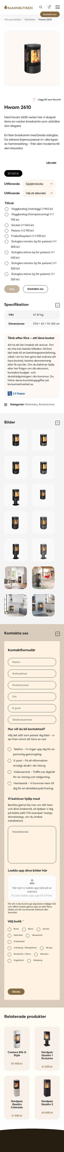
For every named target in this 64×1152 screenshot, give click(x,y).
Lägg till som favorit (49, 99)
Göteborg (37, 960)
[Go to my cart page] (48, 7)
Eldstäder (30, 19)
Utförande (12, 184)
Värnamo (44, 954)
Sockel (22, 225)
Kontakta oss (49, 14)
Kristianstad (19, 941)
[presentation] (34, 979)
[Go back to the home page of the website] (19, 7)
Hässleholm (37, 935)
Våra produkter (12, 19)
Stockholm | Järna (22, 954)
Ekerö (30, 929)
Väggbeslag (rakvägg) (32, 208)
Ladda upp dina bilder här (27, 870)
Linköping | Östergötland (25, 947)
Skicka (16, 991)
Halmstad (18, 935)
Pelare (22, 230)
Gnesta (46, 929)
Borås (16, 929)
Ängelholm (19, 960)
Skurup (49, 947)
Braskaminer (47, 404)
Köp (12, 289)
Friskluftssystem (28, 236)
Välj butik (16, 921)
